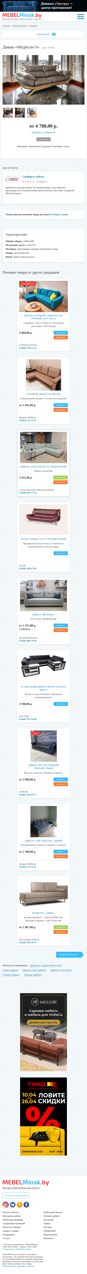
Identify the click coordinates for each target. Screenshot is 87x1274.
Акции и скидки (11, 1231)
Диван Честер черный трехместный (43, 767)
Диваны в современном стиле (46, 965)
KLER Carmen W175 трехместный (43, 538)
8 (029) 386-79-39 (27, 640)
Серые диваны (10, 970)
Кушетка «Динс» (43, 912)
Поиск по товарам (11, 1227)
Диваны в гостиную (61, 970)
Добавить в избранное (43, 132)
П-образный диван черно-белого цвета (43, 688)
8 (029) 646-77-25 (27, 492)
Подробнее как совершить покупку (18, 1266)
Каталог (7, 25)
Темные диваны (11, 974)
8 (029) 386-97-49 (27, 568)
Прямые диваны (33, 974)
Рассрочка (48, 1219)
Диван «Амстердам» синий (43, 840)
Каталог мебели (10, 1212)
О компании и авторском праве (17, 1249)
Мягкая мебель (19, 25)
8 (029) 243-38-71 (27, 942)
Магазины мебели (11, 1216)
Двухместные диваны (34, 970)
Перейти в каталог (69, 954)
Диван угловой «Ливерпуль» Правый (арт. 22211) (43, 317)
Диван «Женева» (43, 614)
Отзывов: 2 (42, 181)
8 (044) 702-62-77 (27, 794)
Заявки (47, 1223)
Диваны (33, 25)
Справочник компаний (14, 1223)
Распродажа (8, 1234)
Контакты (48, 1238)
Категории (46, 34)
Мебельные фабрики (13, 1219)
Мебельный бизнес (53, 1212)
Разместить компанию (16, 1195)
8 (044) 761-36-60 (27, 719)
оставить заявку (60, 214)
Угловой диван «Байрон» (43, 393)
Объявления (49, 1231)
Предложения (50, 1234)
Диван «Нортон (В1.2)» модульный (43, 466)
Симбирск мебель (33, 176)
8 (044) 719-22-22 (27, 348)
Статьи (6, 1238)
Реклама (48, 1227)
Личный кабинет (52, 1216)
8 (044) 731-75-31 (27, 420)
